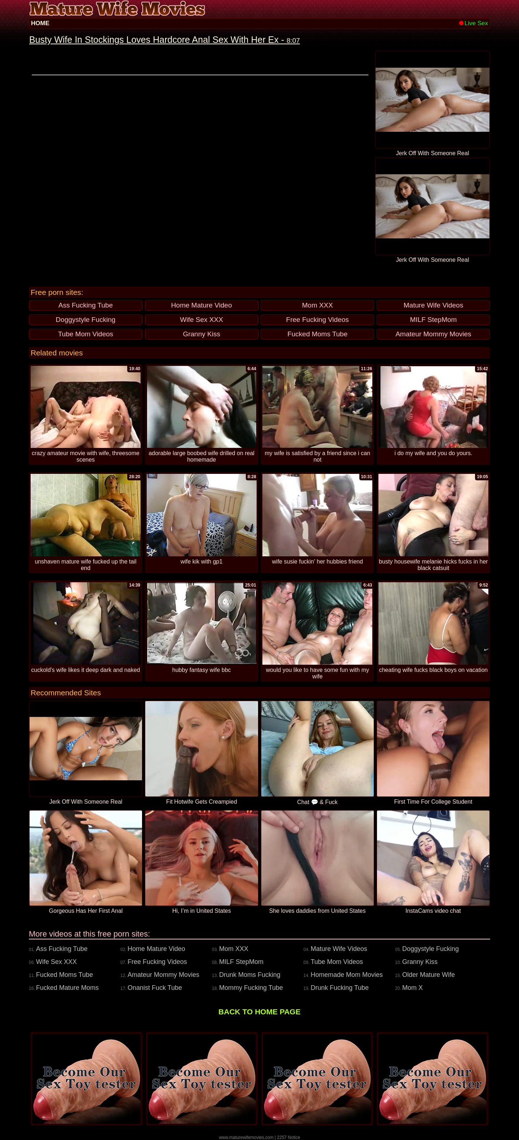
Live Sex (473, 23)
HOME (40, 23)
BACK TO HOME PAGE (259, 1011)
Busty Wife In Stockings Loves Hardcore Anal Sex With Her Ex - (164, 40)
